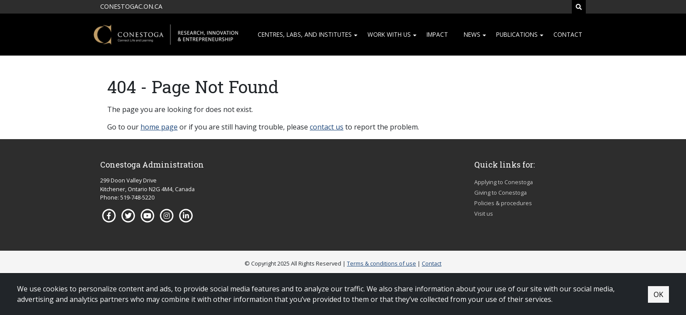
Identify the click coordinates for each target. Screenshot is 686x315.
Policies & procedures (503, 203)
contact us (326, 127)
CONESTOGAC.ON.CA (131, 6)
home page (159, 127)
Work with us (389, 34)
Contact (567, 34)
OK (658, 294)
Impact (437, 34)
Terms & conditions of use (381, 263)
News (472, 34)
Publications (517, 34)
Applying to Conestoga (503, 182)
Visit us (483, 213)
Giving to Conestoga (500, 192)
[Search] (579, 7)
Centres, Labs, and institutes (305, 34)
